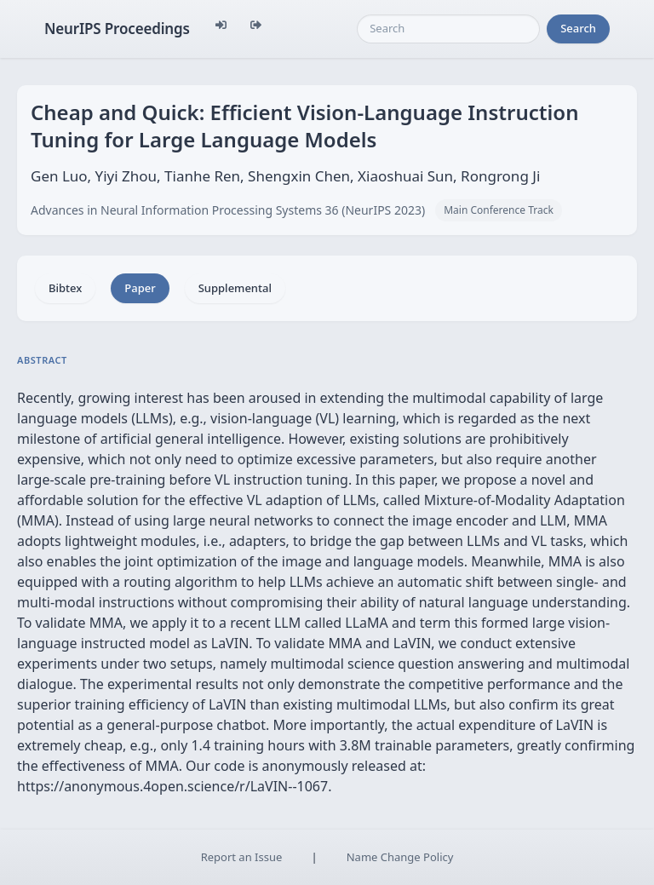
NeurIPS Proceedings (117, 28)
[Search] (448, 28)
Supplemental (235, 288)
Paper (139, 288)
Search (578, 28)
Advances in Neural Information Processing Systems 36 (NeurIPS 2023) (228, 210)
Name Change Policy (400, 857)
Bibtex (65, 288)
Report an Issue (242, 857)
